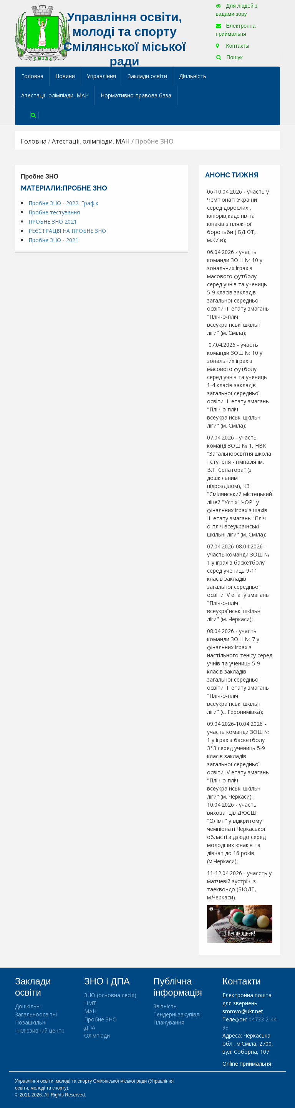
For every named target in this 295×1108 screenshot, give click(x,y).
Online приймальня (246, 1063)
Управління (101, 76)
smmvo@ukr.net (242, 1011)
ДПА (89, 1027)
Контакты (232, 46)
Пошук (229, 57)
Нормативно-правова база (136, 95)
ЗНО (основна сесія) (110, 995)
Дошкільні (28, 1006)
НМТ (90, 1003)
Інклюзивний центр (40, 1030)
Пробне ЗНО (100, 1019)
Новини (65, 76)
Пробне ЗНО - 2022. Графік (63, 203)
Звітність (165, 1006)
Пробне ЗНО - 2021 (53, 240)
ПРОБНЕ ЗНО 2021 (52, 221)
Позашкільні (30, 1022)
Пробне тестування (54, 212)
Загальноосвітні (36, 1014)
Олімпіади (97, 1035)
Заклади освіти (147, 76)
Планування (168, 1022)
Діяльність (192, 76)
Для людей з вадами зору (236, 10)
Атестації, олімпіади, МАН (55, 95)
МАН (90, 1011)
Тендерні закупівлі (177, 1014)
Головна (32, 76)
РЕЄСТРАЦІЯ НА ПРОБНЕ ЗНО (67, 230)
